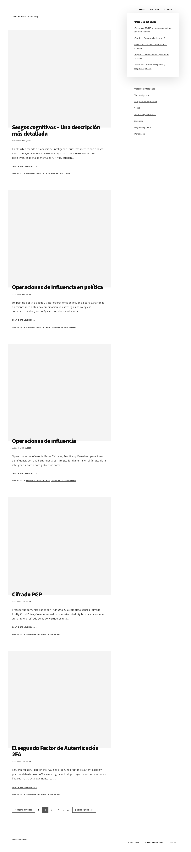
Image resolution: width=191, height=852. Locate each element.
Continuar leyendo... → (24, 166)
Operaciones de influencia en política (57, 287)
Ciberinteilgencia (141, 95)
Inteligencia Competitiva (63, 327)
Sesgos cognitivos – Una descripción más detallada (56, 130)
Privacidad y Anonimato (37, 634)
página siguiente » (84, 810)
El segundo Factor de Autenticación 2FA (55, 751)
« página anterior (23, 810)
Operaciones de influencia (44, 440)
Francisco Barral (20, 839)
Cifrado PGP (27, 594)
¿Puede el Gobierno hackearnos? (149, 38)
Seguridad (55, 634)
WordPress (139, 133)
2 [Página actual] (46, 810)
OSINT (137, 108)
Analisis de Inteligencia (38, 173)
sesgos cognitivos (60, 173)
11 (69, 810)
